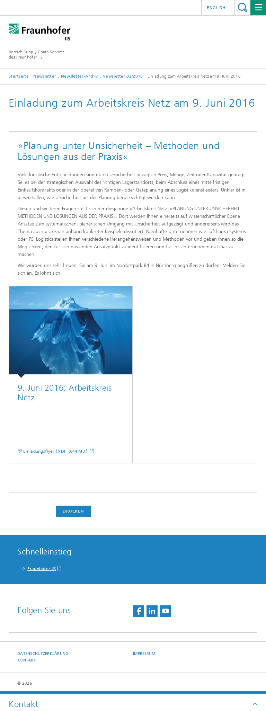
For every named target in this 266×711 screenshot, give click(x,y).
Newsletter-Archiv (79, 76)
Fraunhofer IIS (41, 568)
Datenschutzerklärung (43, 653)
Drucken (73, 511)
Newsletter (44, 76)
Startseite (19, 76)
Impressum (144, 653)
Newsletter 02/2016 (123, 76)
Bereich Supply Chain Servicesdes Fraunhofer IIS (37, 55)
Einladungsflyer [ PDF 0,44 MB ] (56, 451)
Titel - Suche (242, 7)
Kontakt (26, 660)
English (216, 7)
